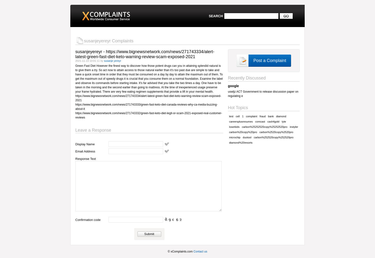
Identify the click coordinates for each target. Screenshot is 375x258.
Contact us (200, 251)
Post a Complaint (269, 60)
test (231, 116)
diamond (281, 116)
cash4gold (273, 121)
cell (238, 116)
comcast (260, 121)
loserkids (234, 126)
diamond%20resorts (241, 142)
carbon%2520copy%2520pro (276, 132)
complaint (251, 116)
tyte (284, 121)
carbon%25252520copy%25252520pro (264, 126)
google (233, 86)
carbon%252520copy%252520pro (273, 137)
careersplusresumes (241, 121)
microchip (234, 137)
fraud (262, 116)
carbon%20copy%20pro (243, 132)
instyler (294, 126)
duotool (247, 137)
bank (271, 116)
